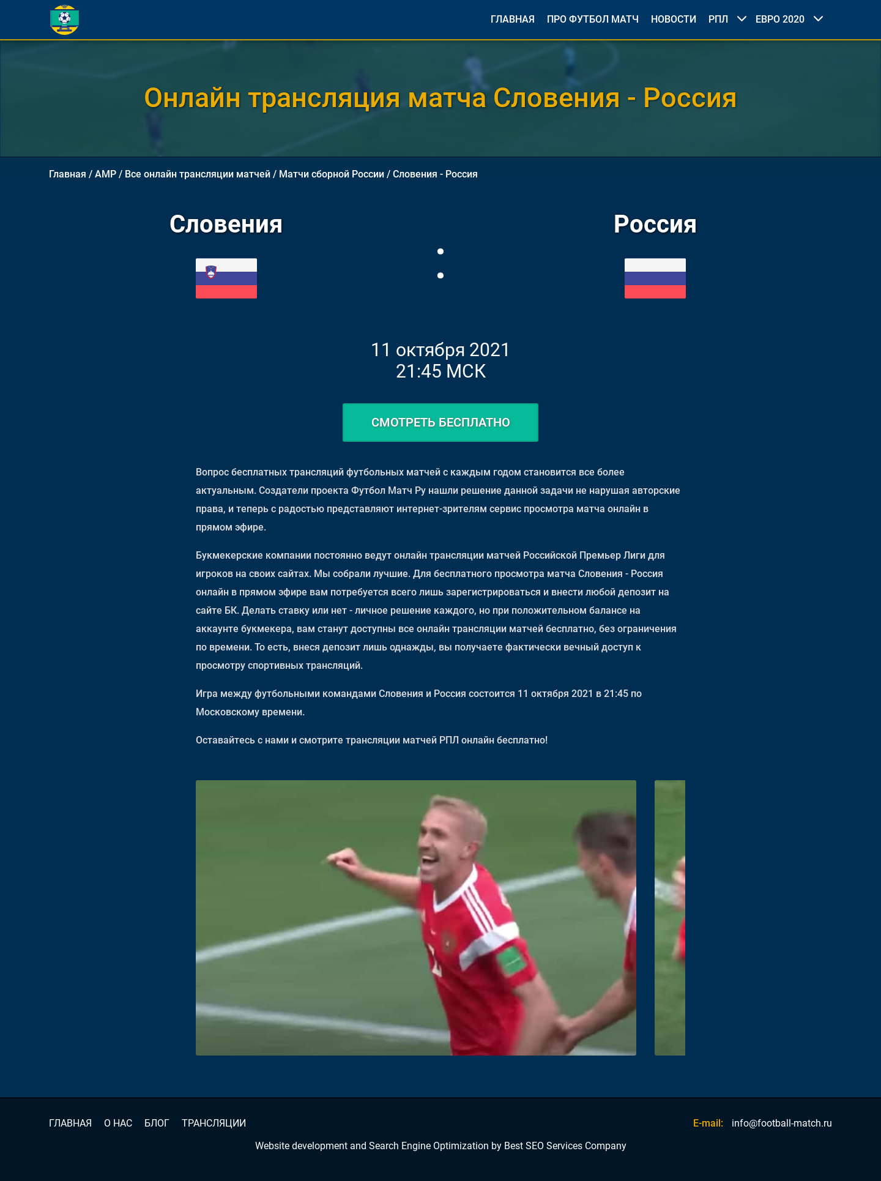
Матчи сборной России (331, 174)
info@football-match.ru (782, 1123)
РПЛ (718, 19)
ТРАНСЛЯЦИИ (214, 1123)
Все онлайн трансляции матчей (197, 174)
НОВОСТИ (673, 19)
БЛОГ (156, 1123)
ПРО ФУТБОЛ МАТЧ (593, 19)
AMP (105, 174)
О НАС (118, 1123)
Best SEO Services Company (565, 1146)
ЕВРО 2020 (780, 19)
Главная (67, 174)
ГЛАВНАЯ (513, 19)
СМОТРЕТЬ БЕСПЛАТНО (440, 422)
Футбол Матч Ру (388, 490)
